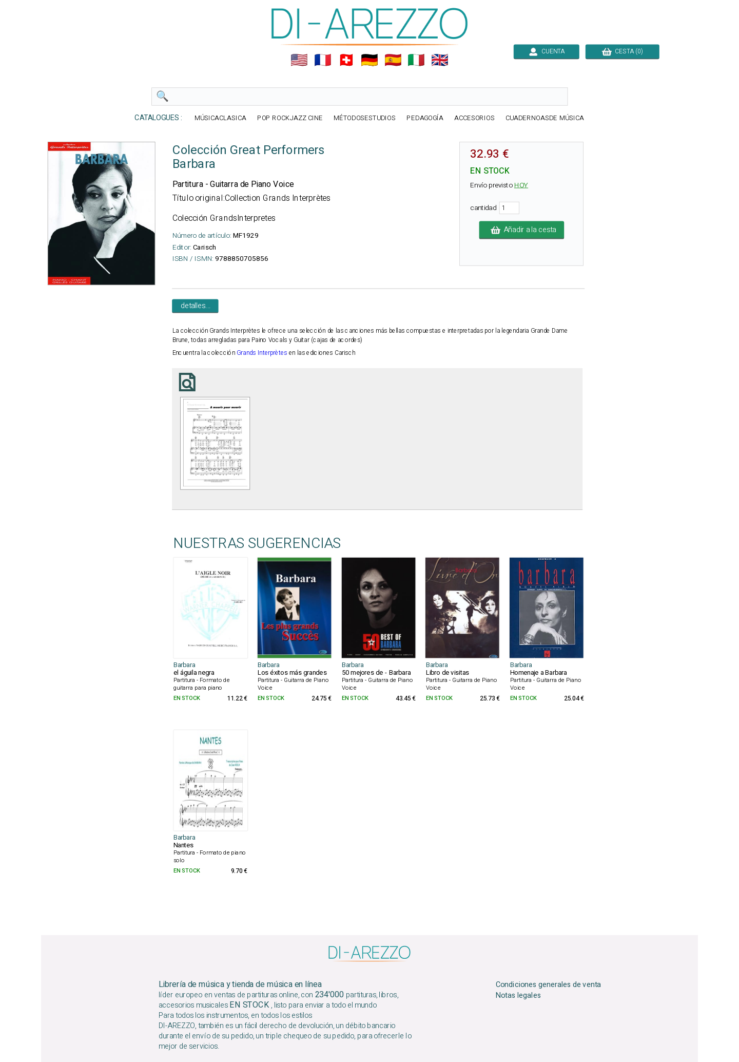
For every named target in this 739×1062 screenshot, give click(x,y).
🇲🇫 (323, 60)
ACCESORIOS (474, 118)
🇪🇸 (393, 60)
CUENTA (547, 51)
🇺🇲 (299, 60)
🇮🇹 (416, 60)
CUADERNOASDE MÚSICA (544, 118)
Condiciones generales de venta (548, 985)
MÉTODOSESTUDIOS (365, 118)
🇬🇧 (440, 60)
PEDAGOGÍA (424, 118)
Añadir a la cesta (522, 230)
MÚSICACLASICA (220, 118)
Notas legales (518, 995)
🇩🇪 (369, 60)
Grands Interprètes (262, 352)
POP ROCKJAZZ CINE (290, 118)
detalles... (195, 306)
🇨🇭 (346, 60)
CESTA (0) (622, 51)
